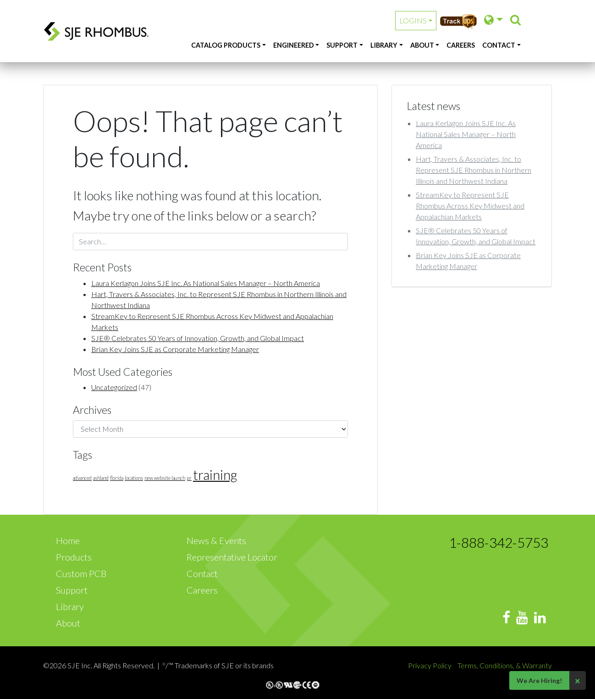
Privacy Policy (430, 665)
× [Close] (577, 680)
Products (74, 556)
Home (68, 540)
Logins (413, 20)
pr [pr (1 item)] (189, 478)
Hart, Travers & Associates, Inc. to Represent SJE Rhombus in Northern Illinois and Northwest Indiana (473, 169)
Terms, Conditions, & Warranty (504, 665)
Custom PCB (81, 573)
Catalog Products (225, 45)
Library (383, 45)
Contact (498, 45)
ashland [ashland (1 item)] (101, 478)
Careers (460, 45)
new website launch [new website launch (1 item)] (164, 478)
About (422, 45)
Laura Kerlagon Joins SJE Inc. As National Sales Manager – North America (205, 283)
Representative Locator (232, 556)
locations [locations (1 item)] (134, 478)
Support (342, 45)
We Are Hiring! (539, 680)
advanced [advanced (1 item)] (82, 478)
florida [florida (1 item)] (116, 478)
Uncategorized (114, 387)
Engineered (293, 45)
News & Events (216, 540)
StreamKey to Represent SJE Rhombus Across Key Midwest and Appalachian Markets (470, 205)
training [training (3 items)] (215, 475)
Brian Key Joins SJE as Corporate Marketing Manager (175, 349)
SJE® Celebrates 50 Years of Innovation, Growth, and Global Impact (197, 338)
